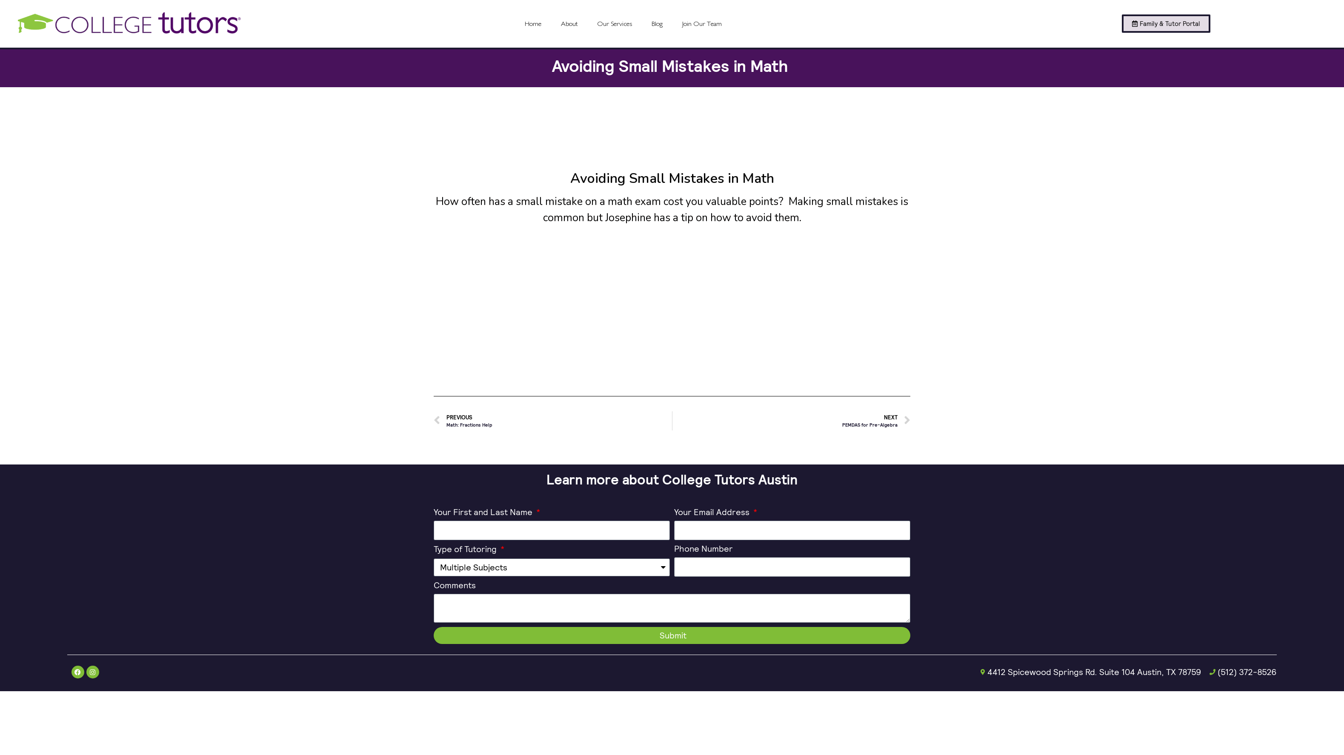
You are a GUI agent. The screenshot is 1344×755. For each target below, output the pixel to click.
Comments (455, 586)
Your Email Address (713, 513)
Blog (657, 23)
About (569, 23)
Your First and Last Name (484, 513)
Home (533, 23)
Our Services (614, 23)
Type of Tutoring (466, 550)
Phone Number (703, 549)
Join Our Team (702, 23)
